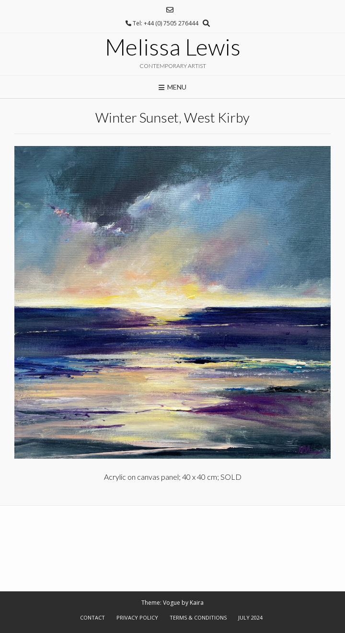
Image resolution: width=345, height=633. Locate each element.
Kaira (197, 603)
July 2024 (250, 617)
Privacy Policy (137, 617)
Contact (92, 617)
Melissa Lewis (173, 46)
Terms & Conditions (198, 617)
